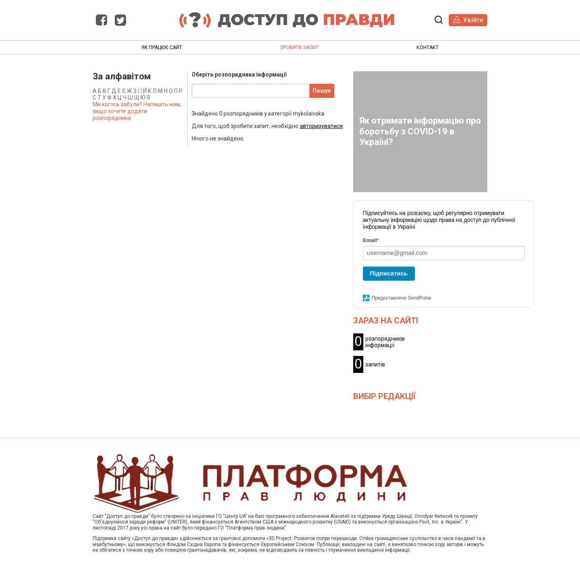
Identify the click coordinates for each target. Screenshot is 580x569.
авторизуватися (321, 126)
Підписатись (389, 273)
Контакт (427, 47)
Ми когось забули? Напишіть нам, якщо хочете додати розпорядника (137, 111)
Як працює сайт (161, 47)
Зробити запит (299, 47)
